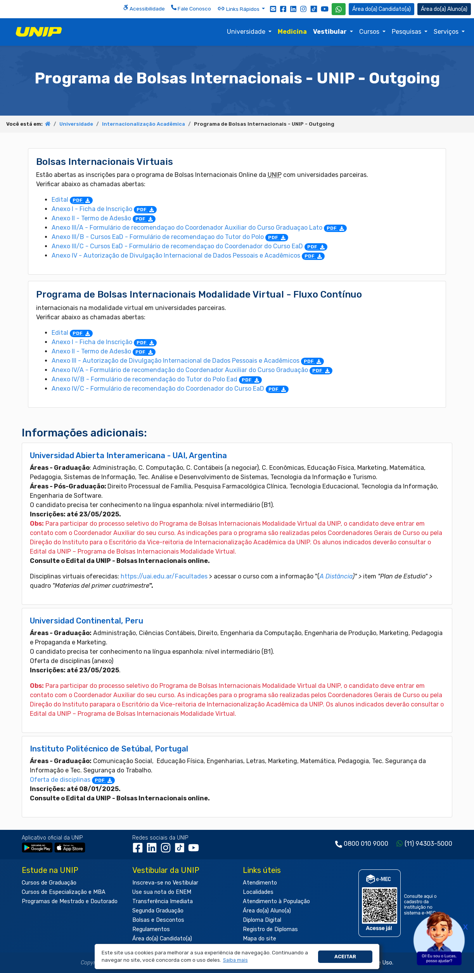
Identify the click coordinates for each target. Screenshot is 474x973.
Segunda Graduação (157, 910)
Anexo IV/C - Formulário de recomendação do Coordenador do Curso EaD (170, 388)
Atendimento (260, 883)
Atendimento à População (276, 901)
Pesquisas (407, 31)
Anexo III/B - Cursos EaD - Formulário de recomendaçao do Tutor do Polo (170, 237)
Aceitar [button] (345, 956)
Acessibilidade (144, 8)
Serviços (447, 31)
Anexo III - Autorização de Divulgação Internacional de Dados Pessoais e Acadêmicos (188, 360)
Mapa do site (259, 938)
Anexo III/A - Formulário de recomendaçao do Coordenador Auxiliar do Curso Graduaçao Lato (199, 227)
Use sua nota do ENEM (161, 892)
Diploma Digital (262, 920)
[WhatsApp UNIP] (339, 9)
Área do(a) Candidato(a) (162, 938)
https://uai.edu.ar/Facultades (164, 576)
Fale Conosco (191, 8)
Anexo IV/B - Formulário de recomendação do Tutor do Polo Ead (157, 379)
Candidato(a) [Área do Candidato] (381, 9)
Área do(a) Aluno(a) (267, 910)
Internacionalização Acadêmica (143, 124)
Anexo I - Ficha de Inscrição (104, 209)
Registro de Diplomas (270, 929)
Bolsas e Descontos (158, 920)
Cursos (370, 31)
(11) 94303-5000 (428, 843)
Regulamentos (151, 929)
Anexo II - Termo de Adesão (104, 218)
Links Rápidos (239, 8)
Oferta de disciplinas (72, 779)
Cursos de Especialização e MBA (64, 892)
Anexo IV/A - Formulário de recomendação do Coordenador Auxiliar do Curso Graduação (192, 370)
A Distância (336, 576)
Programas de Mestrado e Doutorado (70, 901)
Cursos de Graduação (49, 883)
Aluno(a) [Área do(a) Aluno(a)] (444, 9)
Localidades (258, 892)
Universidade (247, 31)
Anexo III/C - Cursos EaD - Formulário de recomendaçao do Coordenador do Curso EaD (189, 246)
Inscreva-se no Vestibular (165, 883)
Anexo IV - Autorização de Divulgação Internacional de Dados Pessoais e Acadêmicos (188, 255)
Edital (72, 199)
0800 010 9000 (366, 843)
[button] (235, 960)
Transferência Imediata (162, 901)
